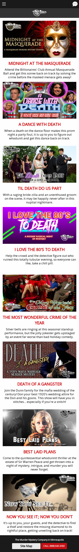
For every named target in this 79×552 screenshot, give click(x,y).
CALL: (54, 545)
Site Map (26, 546)
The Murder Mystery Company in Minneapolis (39, 539)
